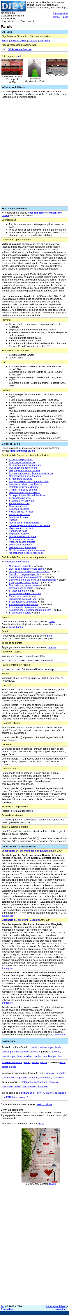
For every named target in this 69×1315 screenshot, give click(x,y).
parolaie (24, 1051)
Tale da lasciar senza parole (24, 585)
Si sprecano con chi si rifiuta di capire (29, 481)
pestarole (54, 1082)
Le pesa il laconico (19, 533)
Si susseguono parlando (22, 462)
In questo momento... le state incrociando (31, 473)
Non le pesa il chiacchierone (24, 522)
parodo (35, 1062)
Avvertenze (62, 1309)
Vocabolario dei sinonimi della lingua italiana (27, 850)
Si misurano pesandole (21, 459)
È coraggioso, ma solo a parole (25, 577)
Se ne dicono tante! (19, 514)
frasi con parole (37, 212)
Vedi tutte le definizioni (17, 561)
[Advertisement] (34, 1267)
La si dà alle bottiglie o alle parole (26, 568)
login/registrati (60, 13)
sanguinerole (29, 1086)
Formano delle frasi (19, 503)
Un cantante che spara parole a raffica (29, 571)
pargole (52, 647)
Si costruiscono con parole (23, 601)
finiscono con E (20, 1097)
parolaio (34, 1051)
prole (49, 635)
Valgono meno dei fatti (21, 528)
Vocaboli (13, 520)
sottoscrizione (44, 1104)
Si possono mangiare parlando (25, 465)
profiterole (42, 1086)
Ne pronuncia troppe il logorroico (26, 552)
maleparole (27, 1082)
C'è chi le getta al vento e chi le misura (29, 525)
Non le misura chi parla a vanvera (27, 550)
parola (52, 621)
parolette (6, 1056)
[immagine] (7, 915)
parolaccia (55, 1047)
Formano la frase (18, 531)
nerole (17, 1086)
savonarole (45, 1077)
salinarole (33, 1077)
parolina (47, 1056)
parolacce (44, 1047)
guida (65, 17)
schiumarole (8, 1077)
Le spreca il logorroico (20, 544)
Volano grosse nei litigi (21, 511)
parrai (62, 1062)
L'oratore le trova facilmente (23, 487)
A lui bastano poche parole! (23, 604)
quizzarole (7, 1086)
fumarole (60, 1073)
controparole (40, 1082)
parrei (5, 1066)
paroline (57, 1056)
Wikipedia (44, 40)
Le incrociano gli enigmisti (22, 547)
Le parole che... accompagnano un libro (30, 610)
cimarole (49, 1073)
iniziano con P (28, 1092)
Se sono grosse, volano (21, 539)
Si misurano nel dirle (20, 498)
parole (19, 56)
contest (56, 17)
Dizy (3, 1306)
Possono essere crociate (22, 541)
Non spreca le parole (20, 566)
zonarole (57, 1077)
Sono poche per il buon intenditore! (27, 495)
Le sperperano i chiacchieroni (24, 470)
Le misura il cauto (18, 517)
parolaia (14, 1051)
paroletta (55, 1051)
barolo (19, 627)
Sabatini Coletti (18, 40)
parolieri (37, 1056)
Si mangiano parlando (20, 478)
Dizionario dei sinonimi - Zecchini (21, 920)
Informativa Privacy (56, 1306)
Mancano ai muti (17, 506)
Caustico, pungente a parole (24, 574)
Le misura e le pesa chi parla (24, 492)
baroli (12, 627)
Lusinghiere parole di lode (22, 599)
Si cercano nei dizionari (21, 500)
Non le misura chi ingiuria (22, 536)
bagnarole (21, 1077)
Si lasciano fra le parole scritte (25, 593)
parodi (27, 1062)
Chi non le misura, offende (23, 489)
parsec (12, 1066)
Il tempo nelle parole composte (25, 607)
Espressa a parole (18, 596)
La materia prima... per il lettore (25, 484)
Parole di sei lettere (12, 1062)
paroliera (17, 1056)
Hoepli (5, 40)
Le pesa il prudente (19, 509)
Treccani (32, 40)
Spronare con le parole (21, 588)
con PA (41, 1092)
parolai (5, 1051)
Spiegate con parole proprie (23, 582)
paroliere (27, 1056)
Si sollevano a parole (20, 612)
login (41, 1123)
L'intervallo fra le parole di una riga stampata (32, 579)
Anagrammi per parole (22, 450)
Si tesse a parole (18, 590)
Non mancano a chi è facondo (25, 476)
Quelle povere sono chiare (23, 467)
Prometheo (7, 1309)
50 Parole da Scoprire (19, 49)
